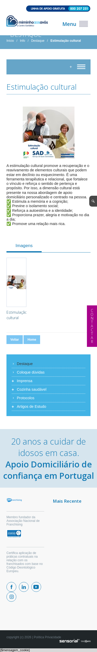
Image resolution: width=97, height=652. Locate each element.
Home (31, 339)
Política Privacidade (47, 637)
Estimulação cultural (65, 41)
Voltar (14, 339)
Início (10, 41)
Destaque (37, 41)
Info (22, 41)
